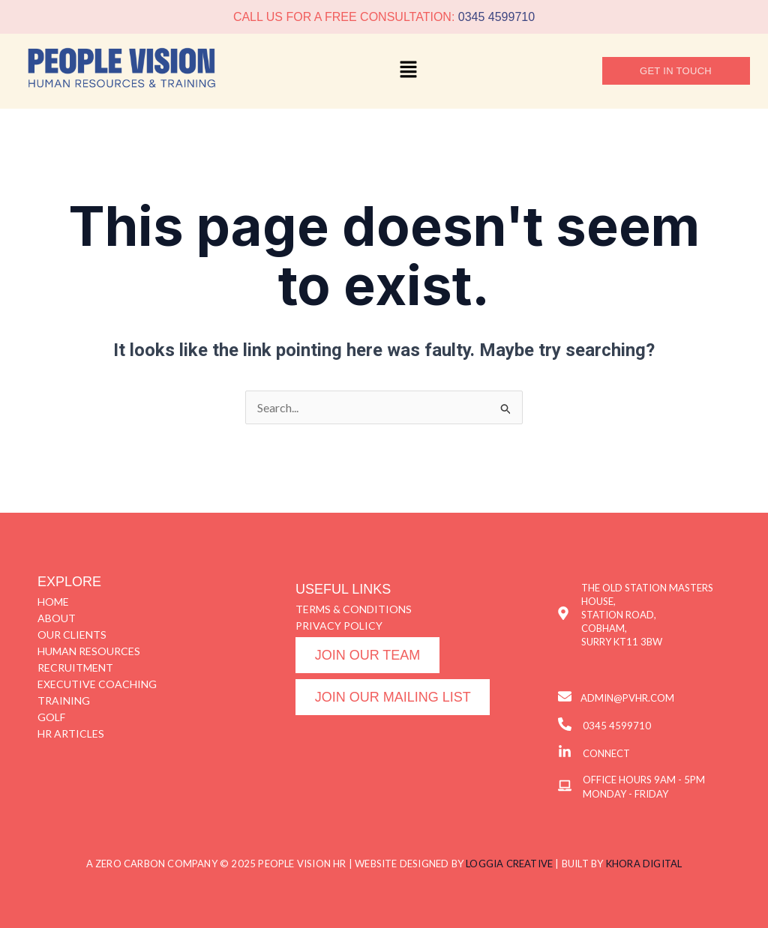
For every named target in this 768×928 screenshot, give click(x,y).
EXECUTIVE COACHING (97, 684)
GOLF (51, 717)
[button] (409, 71)
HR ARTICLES (71, 733)
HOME (53, 601)
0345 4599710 (496, 16)
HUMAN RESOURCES (89, 651)
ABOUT (57, 618)
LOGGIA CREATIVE (509, 864)
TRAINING (64, 700)
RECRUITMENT (75, 667)
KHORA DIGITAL (644, 864)
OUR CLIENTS (72, 634)
